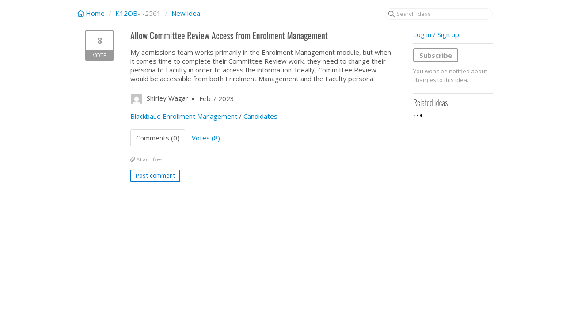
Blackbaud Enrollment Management (183, 116)
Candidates (260, 116)
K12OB (126, 13)
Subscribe (435, 55)
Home (91, 13)
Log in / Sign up (436, 34)
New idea (185, 13)
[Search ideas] (439, 14)
